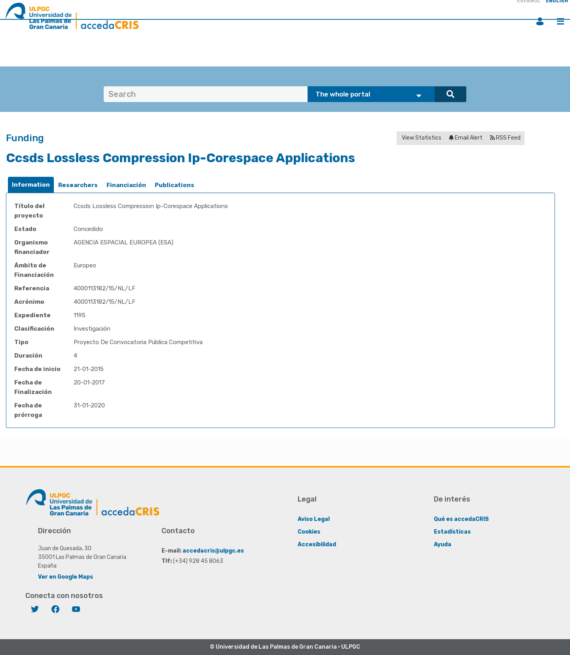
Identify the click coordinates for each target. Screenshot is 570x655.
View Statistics (421, 137)
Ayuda (442, 544)
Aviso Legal (314, 518)
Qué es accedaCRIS (461, 518)
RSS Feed (505, 137)
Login (540, 21)
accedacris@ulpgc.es (213, 550)
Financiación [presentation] (126, 185)
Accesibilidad (317, 544)
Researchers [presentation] (78, 185)
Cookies (309, 531)
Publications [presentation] (174, 185)
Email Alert (466, 137)
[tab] (31, 185)
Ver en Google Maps (65, 576)
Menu (560, 21)
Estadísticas (452, 531)
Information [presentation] (31, 184)
